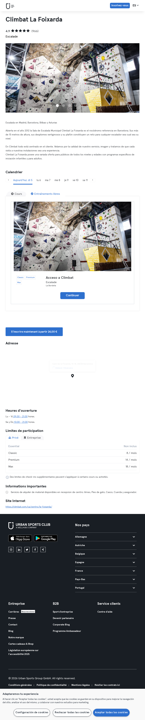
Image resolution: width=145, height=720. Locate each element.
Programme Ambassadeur (67, 631)
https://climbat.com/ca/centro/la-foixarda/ (29, 507)
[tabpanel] (72, 456)
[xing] (43, 549)
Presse (12, 618)
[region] (72, 704)
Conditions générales (20, 685)
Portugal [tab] (105, 588)
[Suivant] (92, 180)
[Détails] (72, 236)
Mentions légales (80, 685)
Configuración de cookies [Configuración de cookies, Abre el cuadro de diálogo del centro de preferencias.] (32, 712)
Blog (10, 631)
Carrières (13, 612)
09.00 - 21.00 (20, 416)
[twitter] (27, 549)
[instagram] (11, 549)
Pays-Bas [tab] (105, 579)
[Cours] (16, 193)
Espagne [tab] (105, 562)
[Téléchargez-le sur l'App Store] (20, 539)
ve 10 (75, 180)
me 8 (57, 180)
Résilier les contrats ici (107, 685)
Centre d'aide (104, 612)
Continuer (72, 295)
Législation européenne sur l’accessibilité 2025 (23, 652)
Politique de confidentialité (52, 685)
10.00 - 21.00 (20, 422)
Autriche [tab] (105, 545)
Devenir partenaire (63, 618)
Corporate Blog (61, 624)
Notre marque (16, 637)
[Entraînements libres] (45, 193)
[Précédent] (8, 180)
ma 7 (47, 180)
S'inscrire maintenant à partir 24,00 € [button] (34, 331)
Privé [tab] (13, 437)
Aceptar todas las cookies (111, 712)
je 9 (66, 180)
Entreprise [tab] (32, 437)
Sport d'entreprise (63, 612)
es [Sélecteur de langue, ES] (136, 5)
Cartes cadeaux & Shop (20, 644)
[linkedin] (19, 549)
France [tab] (105, 571)
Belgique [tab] (105, 554)
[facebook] (35, 549)
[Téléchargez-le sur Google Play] (45, 539)
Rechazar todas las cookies (72, 712)
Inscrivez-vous (119, 5)
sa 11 (85, 180)
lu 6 (39, 180)
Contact (12, 624)
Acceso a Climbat (59, 277)
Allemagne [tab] (105, 537)
